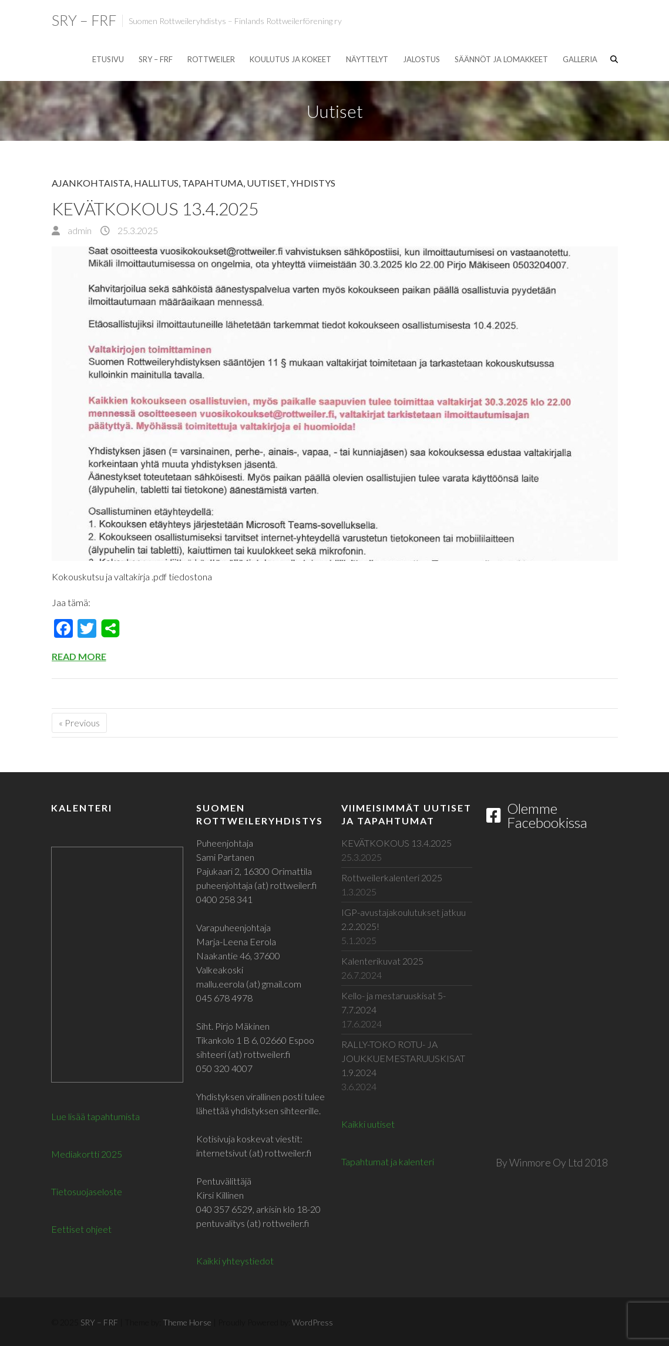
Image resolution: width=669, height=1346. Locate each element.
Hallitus (156, 182)
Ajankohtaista (91, 182)
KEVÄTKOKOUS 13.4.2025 (155, 208)
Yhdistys (312, 182)
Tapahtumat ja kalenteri (387, 1161)
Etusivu (108, 59)
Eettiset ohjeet (81, 1229)
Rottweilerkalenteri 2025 (391, 877)
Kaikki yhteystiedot (235, 1260)
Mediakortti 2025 (86, 1153)
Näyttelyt (367, 59)
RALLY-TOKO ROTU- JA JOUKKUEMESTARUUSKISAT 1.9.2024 (403, 1058)
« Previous (79, 722)
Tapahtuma (212, 182)
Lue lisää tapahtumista (95, 1116)
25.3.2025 (137, 230)
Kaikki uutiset (368, 1123)
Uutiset (267, 182)
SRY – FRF (84, 20)
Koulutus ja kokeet (290, 59)
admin (79, 230)
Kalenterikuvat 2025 (382, 960)
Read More (79, 656)
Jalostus (421, 59)
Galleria (580, 59)
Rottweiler (211, 59)
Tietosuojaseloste (86, 1191)
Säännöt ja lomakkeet (501, 59)
